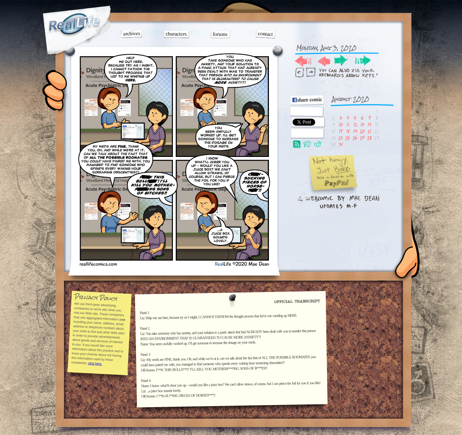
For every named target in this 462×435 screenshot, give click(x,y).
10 (341, 124)
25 (347, 137)
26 (355, 137)
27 (362, 137)
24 (340, 137)
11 (347, 124)
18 (348, 131)
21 (369, 131)
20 (362, 131)
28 (369, 137)
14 (369, 124)
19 (355, 131)
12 (355, 124)
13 (362, 124)
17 (341, 131)
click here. (95, 363)
